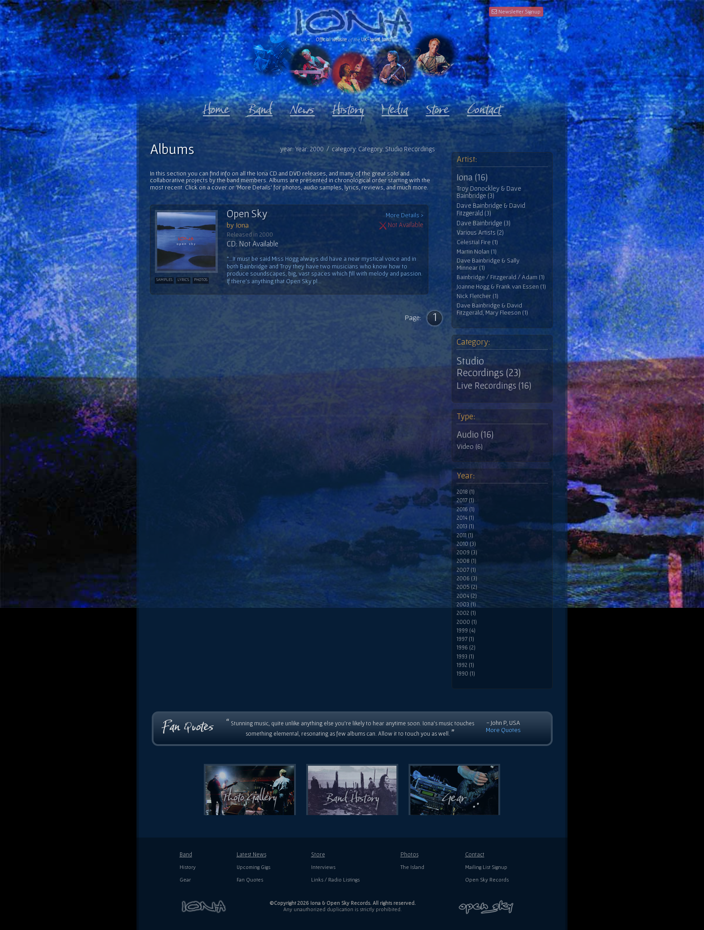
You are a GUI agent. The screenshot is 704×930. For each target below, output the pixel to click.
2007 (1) (466, 570)
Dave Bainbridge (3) (483, 223)
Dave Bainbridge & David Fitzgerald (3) (491, 209)
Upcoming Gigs (253, 867)
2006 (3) (467, 578)
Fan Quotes (250, 879)
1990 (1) (466, 674)
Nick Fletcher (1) (477, 296)
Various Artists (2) (480, 232)
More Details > (404, 215)
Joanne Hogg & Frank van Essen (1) (501, 286)
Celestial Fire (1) (477, 242)
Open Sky (247, 213)
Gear (185, 879)
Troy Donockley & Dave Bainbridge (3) (489, 192)
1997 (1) (465, 639)
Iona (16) (472, 177)
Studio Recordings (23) (489, 366)
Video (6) (470, 446)
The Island (412, 867)
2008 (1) (466, 561)
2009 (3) (467, 552)
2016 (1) (466, 509)
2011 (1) (465, 535)
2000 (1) (467, 622)
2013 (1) (465, 526)
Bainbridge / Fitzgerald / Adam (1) (501, 277)
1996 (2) (466, 648)
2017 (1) (465, 500)
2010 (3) (466, 544)
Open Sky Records (487, 879)
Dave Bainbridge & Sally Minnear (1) (488, 264)
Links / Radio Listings (335, 879)
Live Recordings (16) (494, 385)
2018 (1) (466, 492)
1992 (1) (465, 665)
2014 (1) (465, 518)
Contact (474, 854)
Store (318, 854)
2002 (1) (466, 613)
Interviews (323, 867)
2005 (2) (467, 587)
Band (186, 854)
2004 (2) (467, 596)
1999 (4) (466, 630)
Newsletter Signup (516, 11)
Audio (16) (475, 434)
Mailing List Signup (486, 867)
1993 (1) (465, 657)
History (188, 867)
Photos (409, 854)
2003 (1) (466, 604)
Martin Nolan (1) (477, 251)
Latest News (251, 854)
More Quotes (503, 729)
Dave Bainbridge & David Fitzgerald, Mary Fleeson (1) (492, 309)
